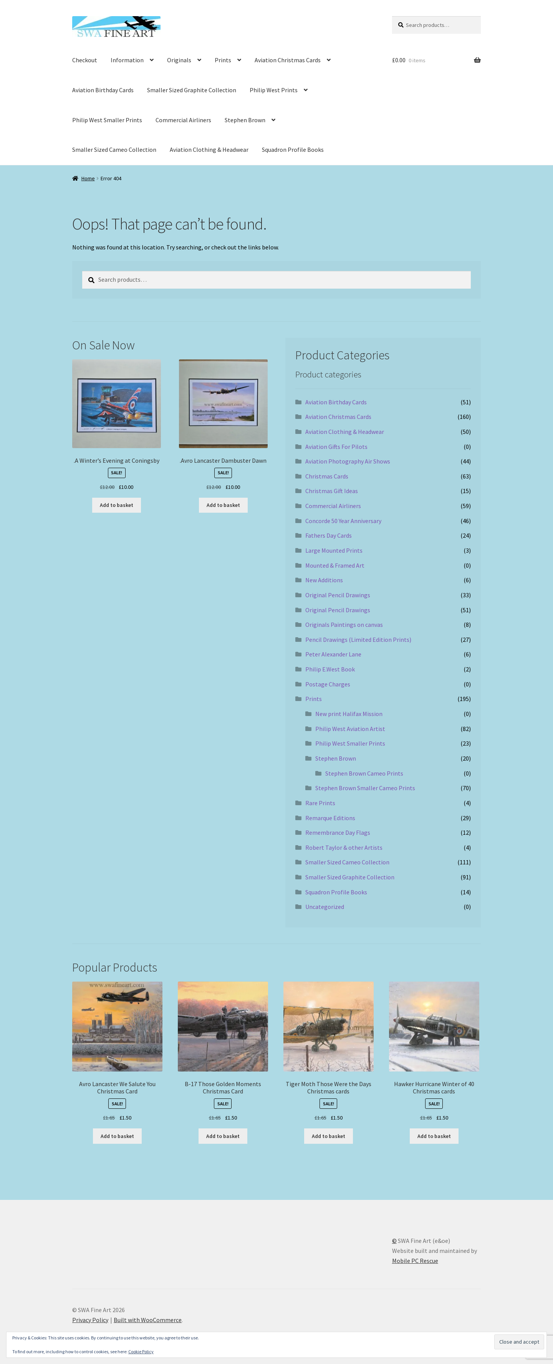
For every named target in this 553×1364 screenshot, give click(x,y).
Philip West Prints (274, 90)
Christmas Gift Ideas (331, 491)
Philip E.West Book (330, 669)
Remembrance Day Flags (337, 832)
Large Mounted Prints (334, 550)
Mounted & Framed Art (334, 565)
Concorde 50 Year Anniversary (343, 521)
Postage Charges (327, 684)
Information (127, 60)
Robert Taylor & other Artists (343, 847)
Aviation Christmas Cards (288, 60)
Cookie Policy (141, 1351)
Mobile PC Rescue (415, 1260)
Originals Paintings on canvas (344, 624)
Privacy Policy (90, 1320)
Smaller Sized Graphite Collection (191, 90)
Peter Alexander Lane (333, 654)
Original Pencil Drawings (337, 595)
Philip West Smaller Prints (107, 120)
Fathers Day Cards (328, 535)
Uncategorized (324, 906)
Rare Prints (320, 803)
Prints (223, 60)
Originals (179, 60)
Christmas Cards (326, 476)
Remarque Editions (330, 818)
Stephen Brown (245, 120)
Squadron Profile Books (293, 149)
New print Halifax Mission (348, 714)
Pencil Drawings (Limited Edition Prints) (358, 639)
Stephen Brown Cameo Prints (364, 773)
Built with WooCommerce (148, 1320)
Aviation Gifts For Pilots (336, 446)
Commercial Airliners (183, 120)
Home (88, 178)
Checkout (84, 60)
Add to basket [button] (116, 505)
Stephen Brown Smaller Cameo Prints (365, 788)
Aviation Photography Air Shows (347, 461)
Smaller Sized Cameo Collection (114, 149)
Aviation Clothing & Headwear (209, 149)
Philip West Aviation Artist (350, 729)
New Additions (324, 580)
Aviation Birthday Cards (103, 90)
